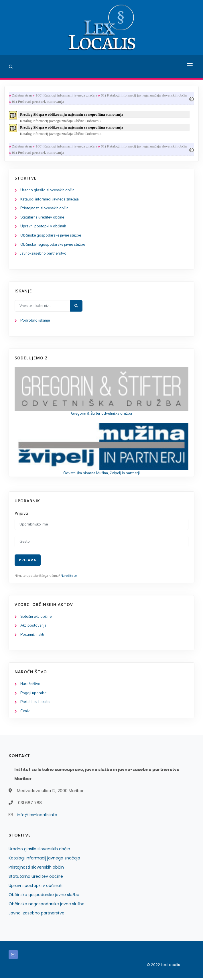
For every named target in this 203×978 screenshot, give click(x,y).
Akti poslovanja (33, 625)
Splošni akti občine (36, 616)
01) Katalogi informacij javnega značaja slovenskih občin (144, 95)
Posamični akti (32, 634)
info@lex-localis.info (37, 815)
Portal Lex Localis (35, 702)
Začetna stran (22, 95)
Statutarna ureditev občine (42, 217)
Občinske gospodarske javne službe (50, 235)
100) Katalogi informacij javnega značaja (66, 95)
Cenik (24, 711)
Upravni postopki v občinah (43, 226)
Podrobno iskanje (35, 320)
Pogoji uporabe (33, 693)
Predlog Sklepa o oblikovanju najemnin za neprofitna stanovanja (71, 114)
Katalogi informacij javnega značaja (49, 199)
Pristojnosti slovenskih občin (44, 208)
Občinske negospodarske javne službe (52, 244)
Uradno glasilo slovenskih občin (47, 190)
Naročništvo (30, 683)
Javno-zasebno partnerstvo (43, 253)
